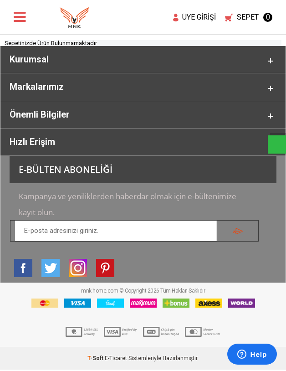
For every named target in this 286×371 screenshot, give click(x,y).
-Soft (96, 359)
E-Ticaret (116, 359)
